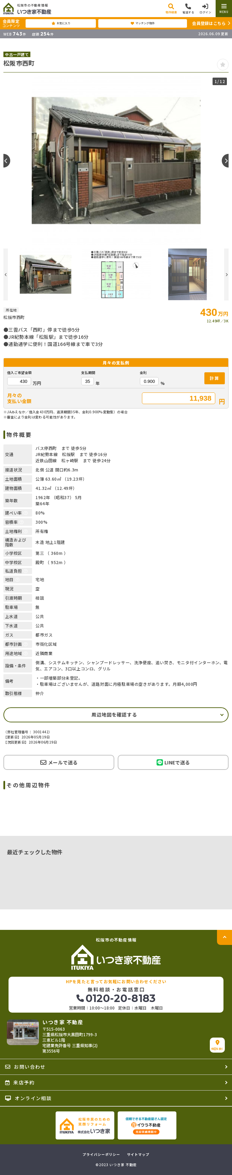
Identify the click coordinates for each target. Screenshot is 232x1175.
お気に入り (61, 23)
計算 (214, 378)
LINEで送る (173, 762)
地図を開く (217, 1045)
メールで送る (58, 762)
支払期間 (88, 372)
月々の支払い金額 (19, 398)
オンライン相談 (28, 1098)
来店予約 (19, 1082)
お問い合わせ (25, 1066)
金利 (143, 372)
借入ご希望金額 (19, 372)
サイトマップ (138, 1154)
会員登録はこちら (209, 23)
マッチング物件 (143, 23)
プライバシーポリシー (101, 1154)
